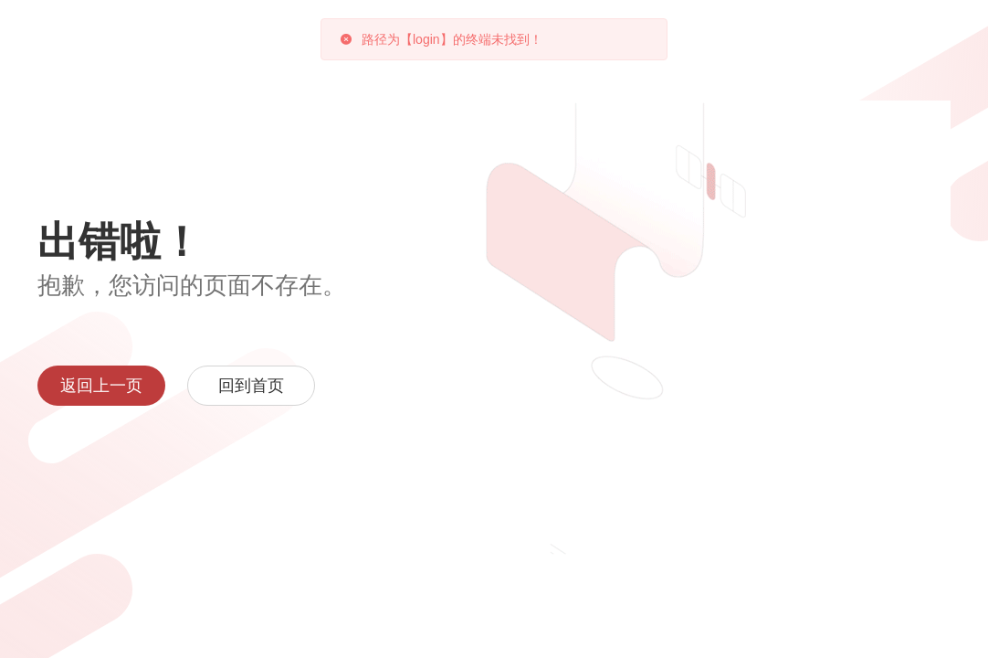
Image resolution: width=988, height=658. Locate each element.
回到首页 (251, 386)
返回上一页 (101, 386)
